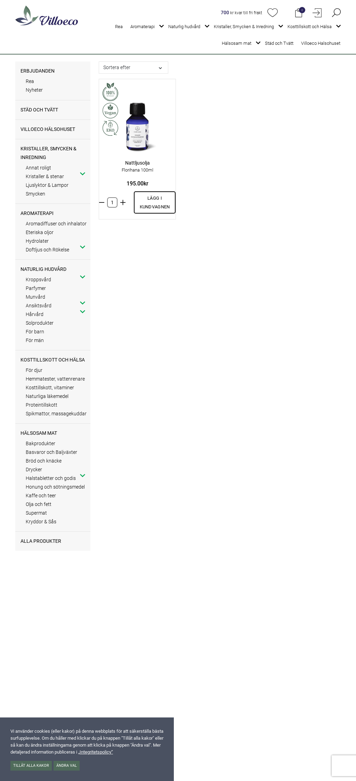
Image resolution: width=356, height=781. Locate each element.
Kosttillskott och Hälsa (310, 26)
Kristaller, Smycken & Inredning (244, 26)
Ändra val (66, 765)
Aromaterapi (142, 26)
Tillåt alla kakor (31, 765)
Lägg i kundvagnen (155, 202)
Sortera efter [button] (116, 67)
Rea (119, 26)
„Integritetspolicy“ (95, 752)
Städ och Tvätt (279, 43)
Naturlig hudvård (184, 26)
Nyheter (34, 90)
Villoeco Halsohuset (320, 43)
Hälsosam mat (236, 43)
